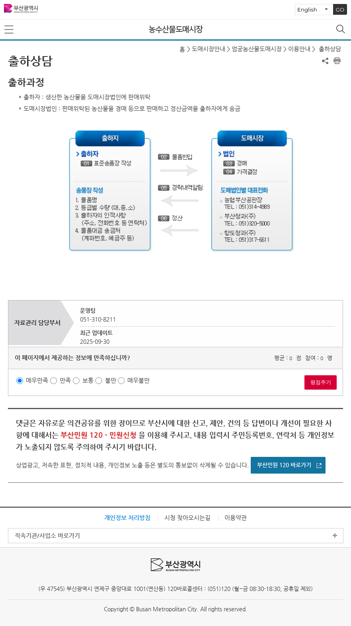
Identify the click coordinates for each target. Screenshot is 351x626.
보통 (88, 380)
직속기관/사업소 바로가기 (47, 535)
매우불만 (138, 380)
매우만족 (37, 380)
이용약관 (235, 517)
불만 (110, 380)
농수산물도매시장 (175, 29)
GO (340, 9)
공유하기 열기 (325, 61)
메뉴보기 (9, 29)
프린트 (337, 61)
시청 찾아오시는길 (187, 517)
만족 (65, 380)
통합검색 (341, 29)
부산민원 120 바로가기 (284, 465)
